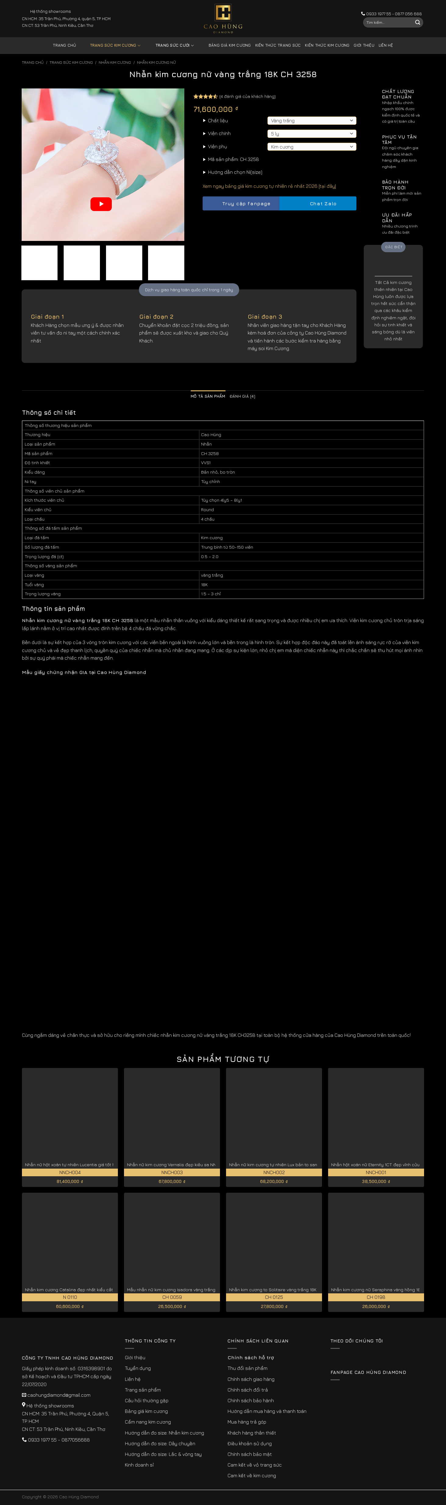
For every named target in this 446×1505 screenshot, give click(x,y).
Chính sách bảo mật (250, 1454)
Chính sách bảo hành (251, 1400)
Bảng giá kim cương (225, 45)
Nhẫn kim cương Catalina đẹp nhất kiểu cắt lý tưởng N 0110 (85, 1289)
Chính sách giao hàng (251, 1379)
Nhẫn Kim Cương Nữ (156, 62)
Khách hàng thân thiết (252, 1432)
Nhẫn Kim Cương (115, 62)
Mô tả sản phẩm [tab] (208, 396)
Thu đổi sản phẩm (247, 1368)
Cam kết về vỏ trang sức (255, 1464)
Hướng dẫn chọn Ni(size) (235, 172)
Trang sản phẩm (143, 1389)
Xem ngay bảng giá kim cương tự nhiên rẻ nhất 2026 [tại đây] (269, 186)
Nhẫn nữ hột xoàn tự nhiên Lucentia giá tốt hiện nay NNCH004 (87, 1164)
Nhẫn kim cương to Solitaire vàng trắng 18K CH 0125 (281, 1289)
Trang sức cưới (170, 45)
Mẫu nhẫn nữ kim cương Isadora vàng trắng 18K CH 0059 (185, 1289)
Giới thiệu (364, 45)
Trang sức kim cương (110, 45)
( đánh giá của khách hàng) (247, 96)
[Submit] (417, 22)
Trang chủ (64, 45)
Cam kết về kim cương (252, 1475)
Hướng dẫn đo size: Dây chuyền (160, 1443)
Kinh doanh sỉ (139, 1464)
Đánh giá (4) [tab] (242, 396)
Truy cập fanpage (241, 203)
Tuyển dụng (138, 1368)
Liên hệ (386, 45)
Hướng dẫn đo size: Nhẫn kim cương (164, 1432)
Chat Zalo (318, 203)
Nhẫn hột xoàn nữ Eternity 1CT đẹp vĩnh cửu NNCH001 (385, 1164)
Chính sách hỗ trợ (251, 1357)
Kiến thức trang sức (278, 45)
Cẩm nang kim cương (148, 1421)
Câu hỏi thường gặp (146, 1400)
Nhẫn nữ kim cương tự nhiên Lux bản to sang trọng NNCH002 (291, 1164)
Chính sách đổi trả (248, 1389)
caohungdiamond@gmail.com (58, 1395)
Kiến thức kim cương (327, 45)
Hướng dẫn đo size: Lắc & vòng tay (163, 1454)
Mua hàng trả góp (247, 1421)
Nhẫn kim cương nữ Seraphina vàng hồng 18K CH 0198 (386, 1289)
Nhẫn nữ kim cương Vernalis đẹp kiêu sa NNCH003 (178, 1164)
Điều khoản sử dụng (250, 1443)
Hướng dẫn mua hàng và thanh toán (267, 1411)
